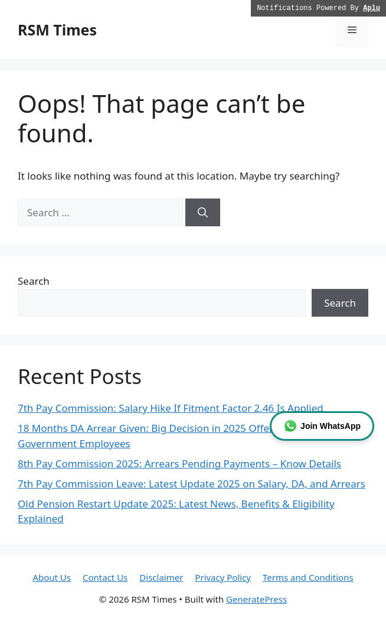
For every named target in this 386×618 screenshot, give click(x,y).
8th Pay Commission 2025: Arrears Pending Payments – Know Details (179, 463)
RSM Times (57, 29)
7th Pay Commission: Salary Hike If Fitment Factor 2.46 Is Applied (170, 408)
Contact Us (105, 577)
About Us (51, 577)
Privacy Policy (223, 577)
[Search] (202, 213)
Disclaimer (161, 577)
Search (34, 281)
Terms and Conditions (308, 577)
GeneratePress (256, 599)
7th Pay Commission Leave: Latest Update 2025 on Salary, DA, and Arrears (191, 483)
